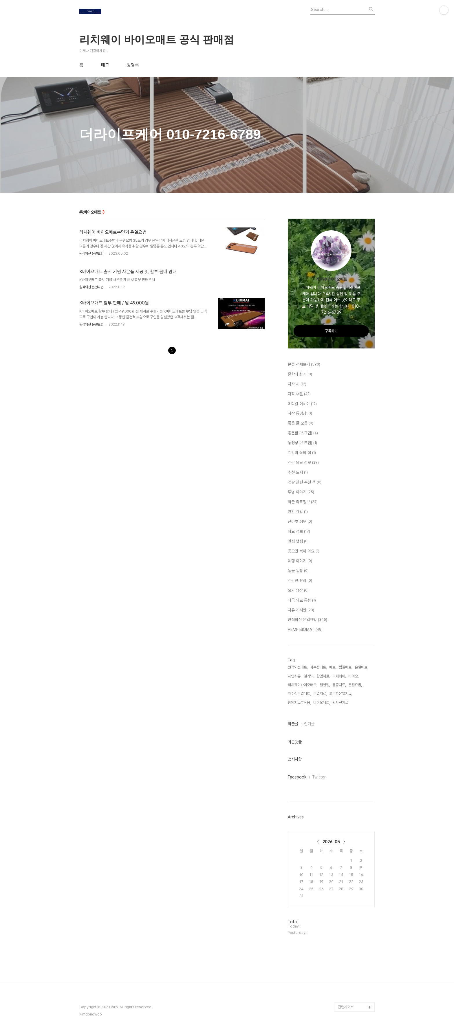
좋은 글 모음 (300, 423)
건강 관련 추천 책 (304, 482)
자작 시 (297, 384)
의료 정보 (299, 532)
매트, (332, 667)
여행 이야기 (300, 561)
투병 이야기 (301, 492)
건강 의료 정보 (303, 463)
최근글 (293, 723)
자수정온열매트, (299, 693)
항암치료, (323, 676)
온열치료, (320, 693)
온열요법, (355, 685)
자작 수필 (299, 394)
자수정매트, (318, 667)
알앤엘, (325, 685)
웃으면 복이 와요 (303, 551)
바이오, (353, 676)
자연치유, (294, 676)
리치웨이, (339, 676)
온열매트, (361, 667)
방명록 (133, 65)
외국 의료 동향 (302, 600)
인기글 (309, 723)
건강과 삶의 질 (302, 453)
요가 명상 (298, 591)
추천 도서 (298, 472)
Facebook (297, 777)
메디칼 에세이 (302, 404)
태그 (105, 65)
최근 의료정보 (303, 502)
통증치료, (339, 685)
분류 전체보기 (304, 365)
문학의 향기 (300, 374)
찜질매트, (345, 667)
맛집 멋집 (298, 541)
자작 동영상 (300, 413)
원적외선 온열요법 (91, 253)
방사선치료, (340, 702)
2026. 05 (331, 841)
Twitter (319, 777)
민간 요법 (298, 512)
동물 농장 (298, 571)
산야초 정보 (300, 522)
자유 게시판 (301, 610)
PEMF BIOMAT (305, 630)
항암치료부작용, (299, 702)
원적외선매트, (298, 667)
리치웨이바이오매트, (302, 685)
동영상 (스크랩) (302, 443)
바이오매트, (321, 702)
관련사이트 (346, 1007)
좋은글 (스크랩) (303, 433)
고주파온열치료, (340, 693)
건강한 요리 (300, 581)
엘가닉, (309, 676)
